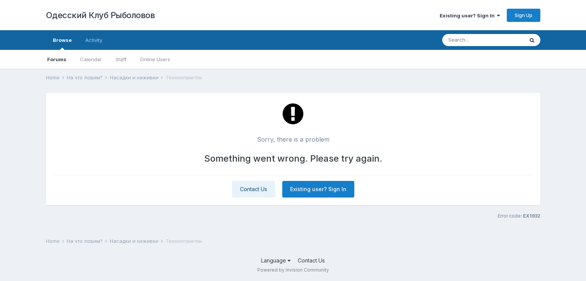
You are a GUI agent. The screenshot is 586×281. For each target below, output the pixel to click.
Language (276, 260)
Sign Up (523, 15)
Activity (93, 40)
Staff (120, 59)
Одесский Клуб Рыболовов (100, 15)
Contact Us (253, 189)
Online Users (155, 59)
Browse (62, 43)
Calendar (91, 59)
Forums (56, 59)
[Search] (483, 40)
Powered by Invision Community (293, 270)
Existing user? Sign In (470, 15)
